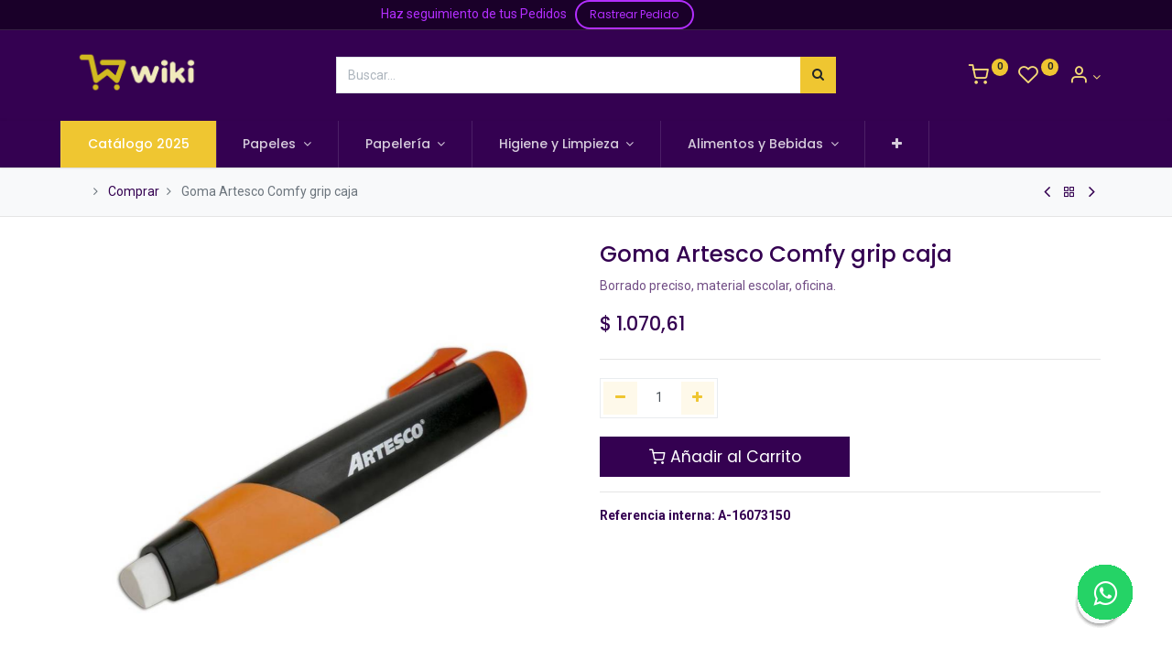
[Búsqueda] (818, 75)
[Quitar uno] (620, 398)
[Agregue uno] (698, 398)
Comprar (133, 191)
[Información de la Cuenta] (1085, 77)
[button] (908, 144)
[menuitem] (149, 144)
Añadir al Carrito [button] (725, 457)
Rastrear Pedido (634, 14)
